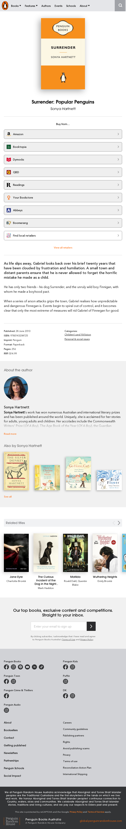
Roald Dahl (70, 581)
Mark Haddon (46, 588)
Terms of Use (68, 639)
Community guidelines (75, 729)
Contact (9, 737)
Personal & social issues (77, 339)
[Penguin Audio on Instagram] (6, 710)
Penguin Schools (14, 768)
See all (8, 496)
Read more (10, 433)
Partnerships (11, 760)
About (7, 722)
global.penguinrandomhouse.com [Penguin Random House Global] (101, 820)
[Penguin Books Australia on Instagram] (13, 666)
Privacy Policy (86, 639)
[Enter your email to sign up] (59, 626)
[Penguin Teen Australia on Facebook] (6, 681)
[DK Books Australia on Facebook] (65, 695)
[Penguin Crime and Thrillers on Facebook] (6, 695)
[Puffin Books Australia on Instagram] (65, 681)
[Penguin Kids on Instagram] (72, 666)
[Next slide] (119, 523)
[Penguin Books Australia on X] (20, 666)
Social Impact (12, 775)
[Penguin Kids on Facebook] (65, 666)
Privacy (66, 754)
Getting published (15, 745)
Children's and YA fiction (78, 334)
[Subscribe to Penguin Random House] (91, 626)
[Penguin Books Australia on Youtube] (27, 666)
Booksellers (11, 730)
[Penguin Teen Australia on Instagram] (13, 681)
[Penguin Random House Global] (14, 820)
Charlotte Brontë (16, 581)
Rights (66, 742)
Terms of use (70, 761)
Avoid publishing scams (76, 748)
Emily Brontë (105, 581)
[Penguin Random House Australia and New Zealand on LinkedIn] (34, 666)
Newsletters (11, 753)
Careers (67, 722)
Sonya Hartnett (63, 108)
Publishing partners (73, 735)
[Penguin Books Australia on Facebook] (6, 666)
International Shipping (75, 774)
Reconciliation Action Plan (77, 767)
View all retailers (63, 247)
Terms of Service (96, 811)
